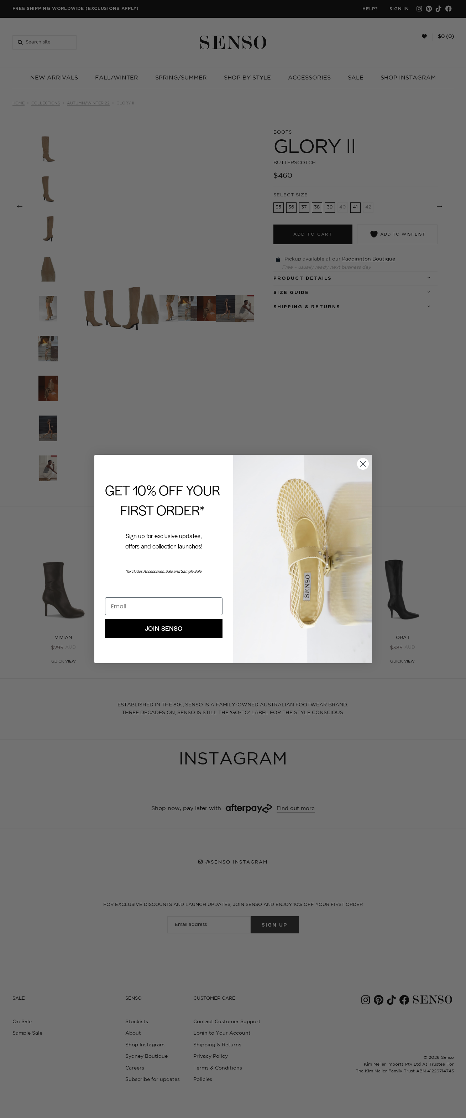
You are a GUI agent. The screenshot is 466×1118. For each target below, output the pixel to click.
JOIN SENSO (164, 628)
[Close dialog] (363, 464)
